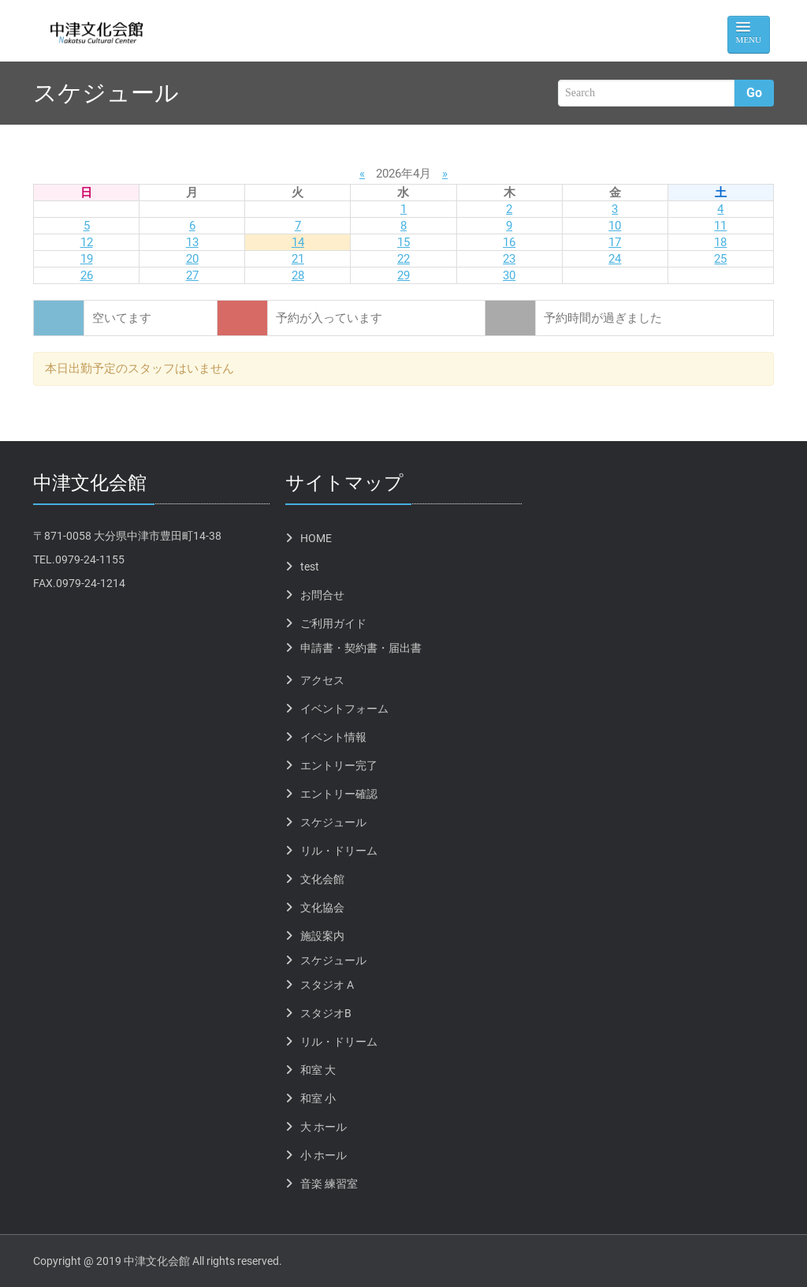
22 (403, 259)
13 (192, 242)
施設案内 (322, 936)
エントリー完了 (338, 765)
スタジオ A (327, 984)
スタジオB (325, 1013)
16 (509, 242)
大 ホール (323, 1127)
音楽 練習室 (329, 1183)
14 (298, 242)
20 (192, 259)
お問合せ (322, 595)
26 (86, 275)
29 (403, 275)
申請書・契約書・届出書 (361, 648)
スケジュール (333, 822)
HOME (316, 538)
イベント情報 (333, 737)
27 (192, 275)
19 (86, 259)
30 (509, 275)
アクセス (322, 680)
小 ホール (323, 1155)
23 (509, 259)
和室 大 (318, 1070)
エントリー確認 (338, 794)
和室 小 (318, 1098)
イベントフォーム (344, 708)
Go (754, 92)
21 (298, 259)
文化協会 (322, 907)
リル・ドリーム (338, 850)
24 (614, 259)
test (309, 566)
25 (720, 259)
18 (720, 242)
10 (614, 226)
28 (298, 275)
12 (86, 242)
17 (614, 242)
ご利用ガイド (333, 623)
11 (720, 226)
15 (403, 242)
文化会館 (322, 879)
